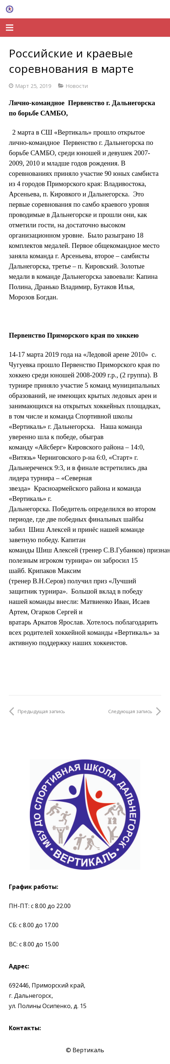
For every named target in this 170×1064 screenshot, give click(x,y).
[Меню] (9, 27)
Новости (76, 85)
